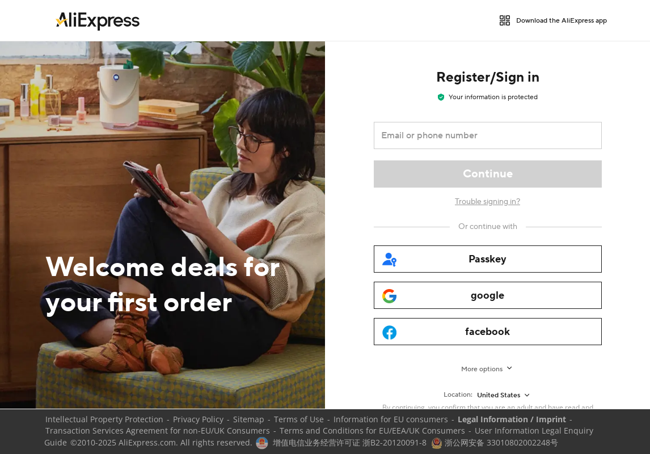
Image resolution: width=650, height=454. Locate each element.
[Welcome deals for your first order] (162, 225)
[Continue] (488, 174)
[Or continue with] (488, 227)
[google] (488, 295)
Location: (458, 395)
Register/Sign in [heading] (487, 77)
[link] (97, 20)
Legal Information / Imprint (512, 419)
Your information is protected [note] (488, 97)
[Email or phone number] (480, 135)
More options (482, 369)
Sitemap (248, 419)
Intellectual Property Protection (104, 419)
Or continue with (487, 227)
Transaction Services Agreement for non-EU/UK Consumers (157, 430)
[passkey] (488, 259)
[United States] (504, 395)
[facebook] (488, 331)
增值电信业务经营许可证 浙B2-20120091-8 (350, 442)
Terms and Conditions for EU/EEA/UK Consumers (372, 430)
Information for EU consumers (391, 419)
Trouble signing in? (487, 202)
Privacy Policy (198, 419)
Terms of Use (299, 419)
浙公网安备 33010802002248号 (494, 442)
